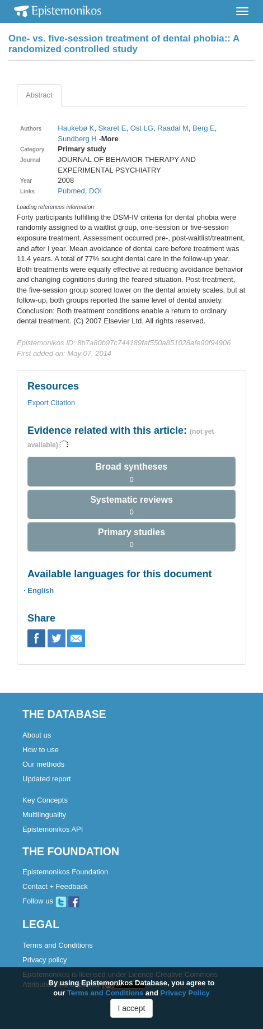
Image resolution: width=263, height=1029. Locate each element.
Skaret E (112, 128)
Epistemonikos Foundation (65, 872)
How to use (40, 749)
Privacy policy (44, 960)
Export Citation (51, 402)
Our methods (43, 764)
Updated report (46, 779)
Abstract (39, 95)
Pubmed (71, 191)
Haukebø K (76, 128)
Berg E (203, 128)
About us (36, 735)
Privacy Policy (185, 993)
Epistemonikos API (52, 829)
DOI (95, 191)
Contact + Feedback (55, 886)
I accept (131, 1008)
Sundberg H (77, 139)
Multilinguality (44, 814)
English (40, 590)
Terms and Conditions (57, 945)
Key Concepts (45, 800)
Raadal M (173, 128)
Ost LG (141, 128)
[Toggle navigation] (242, 11)
